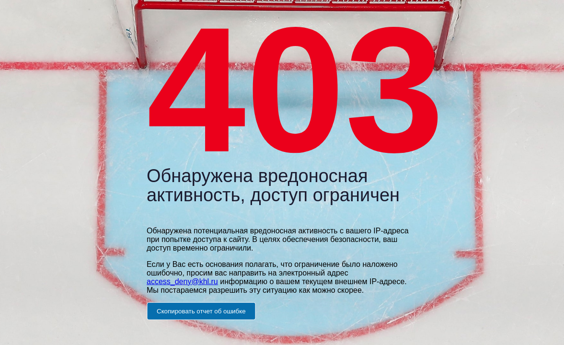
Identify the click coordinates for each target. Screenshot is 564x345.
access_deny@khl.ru (182, 281)
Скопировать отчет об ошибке (201, 310)
